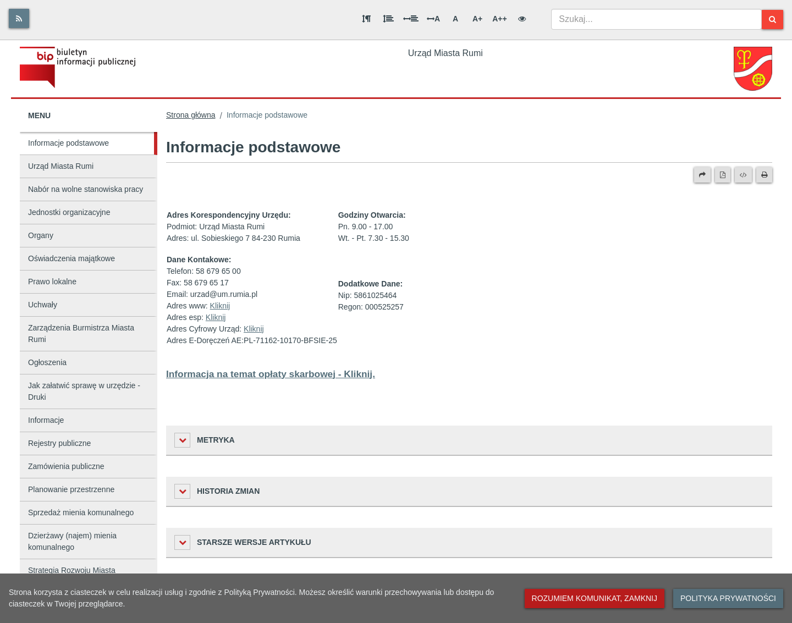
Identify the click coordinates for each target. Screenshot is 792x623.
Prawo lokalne (52, 281)
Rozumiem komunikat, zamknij (594, 598)
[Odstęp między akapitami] (366, 19)
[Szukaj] (772, 19)
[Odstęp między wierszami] (388, 19)
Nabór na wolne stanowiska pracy (85, 189)
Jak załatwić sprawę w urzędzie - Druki (84, 391)
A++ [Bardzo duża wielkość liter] (499, 18)
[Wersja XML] (743, 175)
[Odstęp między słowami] (410, 19)
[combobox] (656, 19)
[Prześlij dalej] (702, 175)
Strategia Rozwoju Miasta (72, 570)
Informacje (46, 420)
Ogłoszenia (47, 362)
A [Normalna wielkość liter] (455, 18)
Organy (40, 235)
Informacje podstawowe (68, 143)
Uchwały (42, 304)
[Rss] (19, 18)
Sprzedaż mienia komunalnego (81, 512)
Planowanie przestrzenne (71, 489)
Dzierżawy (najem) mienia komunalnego (72, 541)
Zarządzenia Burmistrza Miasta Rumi (81, 333)
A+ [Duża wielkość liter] (477, 18)
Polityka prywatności (728, 598)
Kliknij (220, 305)
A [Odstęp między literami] (433, 18)
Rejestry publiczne (59, 443)
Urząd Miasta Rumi (61, 166)
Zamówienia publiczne (66, 466)
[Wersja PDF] (722, 175)
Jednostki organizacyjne (69, 212)
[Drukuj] (764, 175)
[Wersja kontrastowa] (522, 19)
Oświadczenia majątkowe (71, 258)
